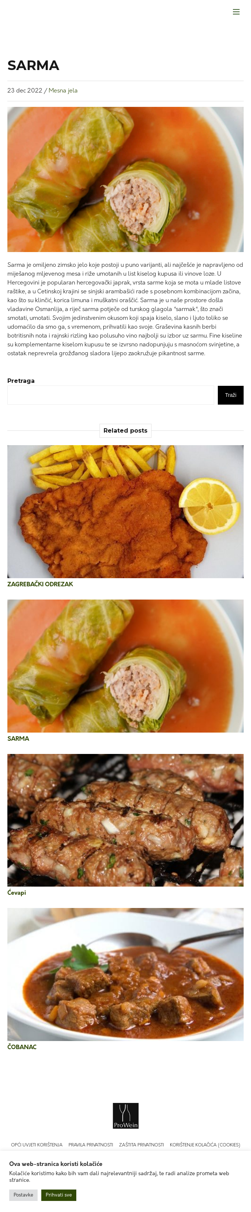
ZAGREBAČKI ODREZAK (40, 585)
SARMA (18, 739)
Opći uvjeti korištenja (37, 1145)
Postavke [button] (23, 1195)
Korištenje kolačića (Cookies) (205, 1145)
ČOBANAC (21, 1048)
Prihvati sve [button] (59, 1195)
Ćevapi (16, 893)
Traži (231, 395)
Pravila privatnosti (91, 1145)
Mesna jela (63, 91)
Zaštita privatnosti (141, 1145)
